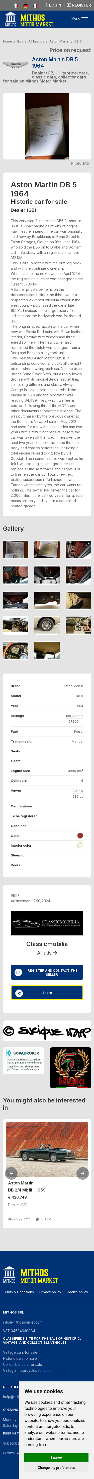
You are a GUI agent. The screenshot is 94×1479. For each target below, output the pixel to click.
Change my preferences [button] (56, 1468)
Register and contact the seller (46, 972)
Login (53, 5)
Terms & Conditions (18, 1292)
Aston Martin (59, 41)
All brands (36, 41)
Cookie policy (77, 1292)
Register (79, 5)
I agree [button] (56, 1457)
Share (33, 993)
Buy (20, 41)
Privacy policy (50, 1292)
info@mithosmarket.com (22, 1322)
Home (7, 41)
